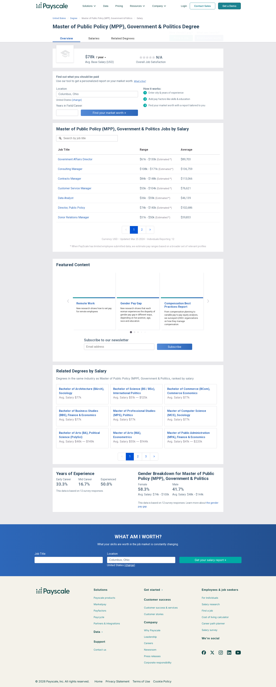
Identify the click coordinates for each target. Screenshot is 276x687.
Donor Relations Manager (73, 217)
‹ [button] (68, 301)
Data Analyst (65, 198)
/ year (100, 57)
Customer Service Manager (74, 188)
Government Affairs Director (75, 159)
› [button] (208, 301)
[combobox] (97, 94)
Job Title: (40, 553)
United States (59, 18)
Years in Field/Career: (69, 105)
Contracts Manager (69, 178)
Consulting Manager (70, 169)
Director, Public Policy (71, 207)
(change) (77, 100)
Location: (61, 88)
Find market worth (209, 38)
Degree (73, 18)
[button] (66, 38)
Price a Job (181, 38)
